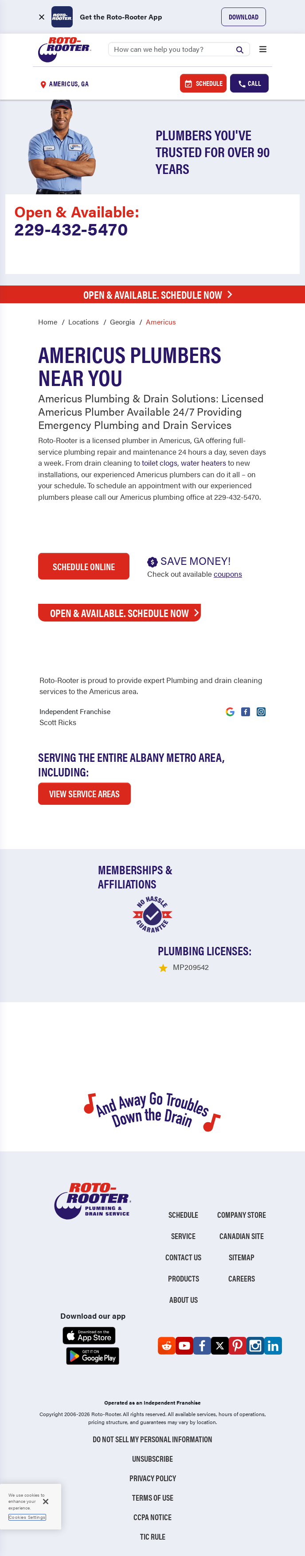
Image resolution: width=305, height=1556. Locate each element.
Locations (83, 322)
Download (243, 17)
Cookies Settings (27, 1517)
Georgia (122, 322)
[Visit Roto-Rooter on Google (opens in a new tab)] (230, 707)
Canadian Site (241, 1235)
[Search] (179, 49)
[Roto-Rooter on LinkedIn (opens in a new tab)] (273, 1346)
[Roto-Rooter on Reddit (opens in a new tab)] (167, 1346)
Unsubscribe (152, 1458)
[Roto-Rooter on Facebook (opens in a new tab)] (202, 1346)
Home (47, 322)
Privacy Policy (152, 1477)
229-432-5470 (71, 228)
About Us (183, 1299)
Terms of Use (152, 1497)
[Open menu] (263, 50)
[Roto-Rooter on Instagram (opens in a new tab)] (255, 1346)
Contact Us (183, 1257)
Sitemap (241, 1257)
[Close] (45, 1501)
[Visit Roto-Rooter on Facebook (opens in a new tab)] (245, 707)
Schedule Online (84, 566)
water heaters (203, 462)
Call (249, 83)
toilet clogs (159, 462)
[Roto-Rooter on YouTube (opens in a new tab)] (184, 1346)
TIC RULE (152, 1536)
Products (183, 1278)
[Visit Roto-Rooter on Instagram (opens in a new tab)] (261, 707)
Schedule (203, 83)
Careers (241, 1278)
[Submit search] (242, 48)
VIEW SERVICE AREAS (84, 793)
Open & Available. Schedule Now (160, 294)
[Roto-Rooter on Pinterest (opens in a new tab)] (237, 1346)
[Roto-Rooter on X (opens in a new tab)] (220, 1346)
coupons (228, 573)
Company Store (241, 1214)
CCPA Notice (152, 1516)
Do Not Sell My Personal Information (152, 1438)
